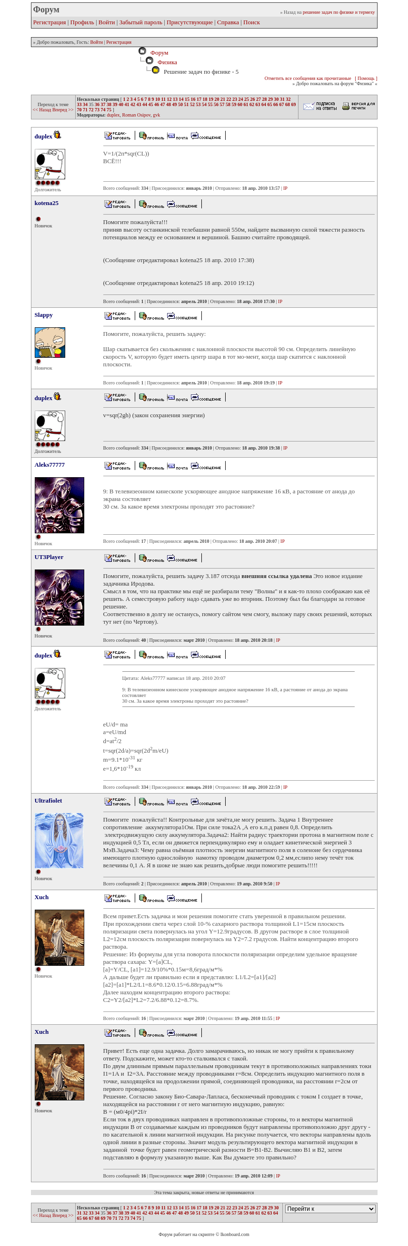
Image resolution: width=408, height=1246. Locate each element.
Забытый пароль (140, 22)
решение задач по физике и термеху (339, 12)
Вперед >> (63, 109)
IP (285, 188)
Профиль (82, 22)
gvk (156, 115)
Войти (107, 22)
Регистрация (49, 22)
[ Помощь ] (366, 78)
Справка (228, 22)
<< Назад (42, 109)
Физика (167, 62)
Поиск (251, 22)
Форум (157, 52)
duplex (113, 115)
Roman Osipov (136, 115)
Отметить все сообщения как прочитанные (308, 78)
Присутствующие (190, 22)
